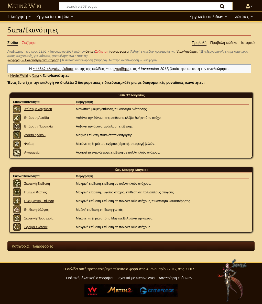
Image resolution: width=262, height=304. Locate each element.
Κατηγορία (20, 246)
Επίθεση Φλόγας (36, 209)
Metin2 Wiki (24, 6)
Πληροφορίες (42, 246)
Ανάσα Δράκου (35, 135)
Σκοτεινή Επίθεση (37, 183)
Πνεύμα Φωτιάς (35, 192)
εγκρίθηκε (121, 68)
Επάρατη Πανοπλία (38, 126)
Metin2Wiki (19, 75)
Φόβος (29, 144)
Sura (35, 75)
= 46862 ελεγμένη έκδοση (53, 68)
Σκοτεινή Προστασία (39, 218)
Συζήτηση (101, 51)
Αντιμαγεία (32, 152)
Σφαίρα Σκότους (36, 227)
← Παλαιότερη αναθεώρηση (40, 60)
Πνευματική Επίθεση (39, 201)
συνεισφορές (119, 51)
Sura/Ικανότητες (187, 51)
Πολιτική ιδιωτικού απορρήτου (90, 277)
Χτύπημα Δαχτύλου (38, 109)
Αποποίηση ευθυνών (175, 277)
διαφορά (14, 60)
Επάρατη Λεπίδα (36, 117)
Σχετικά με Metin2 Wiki (136, 277)
